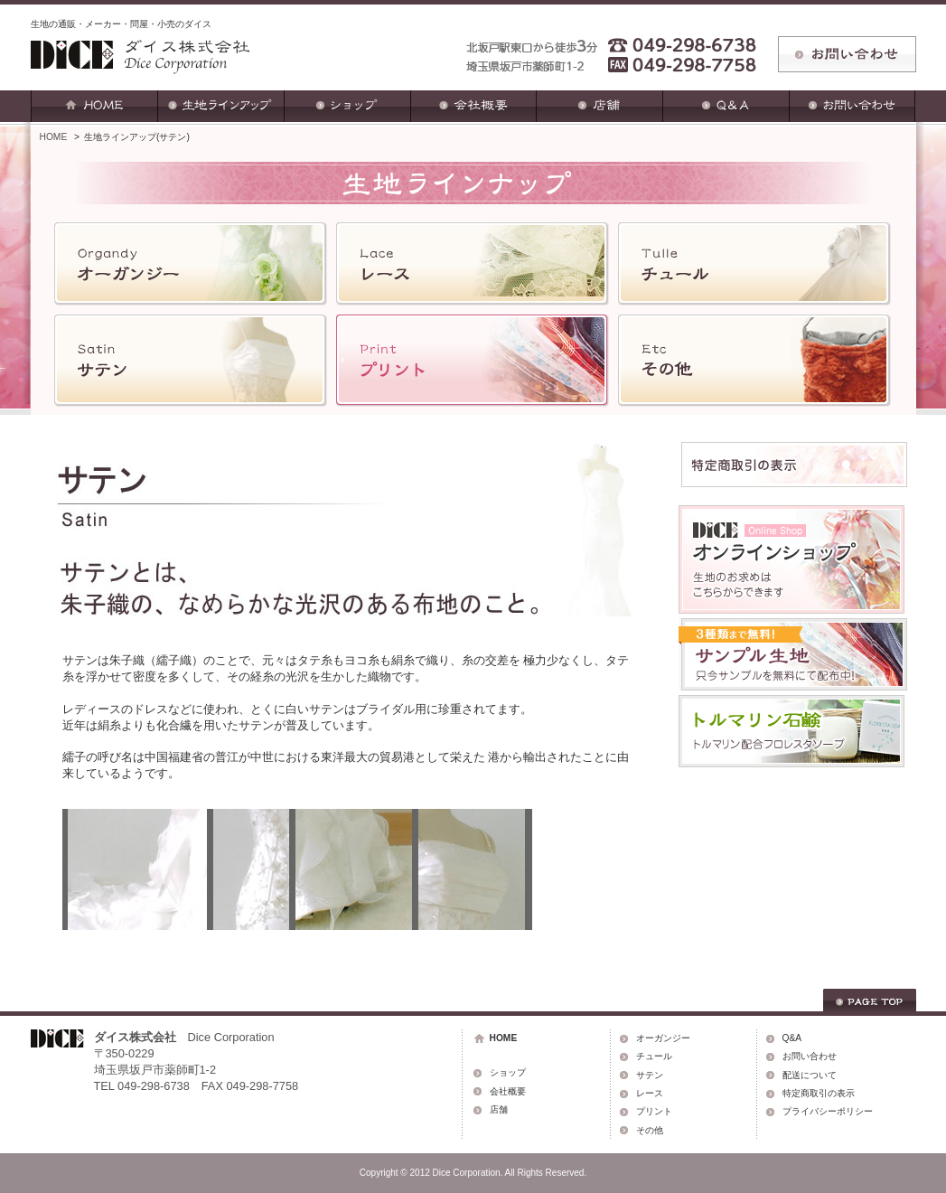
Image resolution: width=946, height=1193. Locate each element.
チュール (654, 1056)
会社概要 (508, 1091)
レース (649, 1093)
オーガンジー (663, 1038)
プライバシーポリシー (827, 1111)
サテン (649, 1075)
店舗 (499, 1109)
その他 (649, 1130)
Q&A (792, 1038)
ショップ (508, 1072)
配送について (809, 1075)
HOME (54, 137)
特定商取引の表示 (818, 1093)
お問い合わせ (809, 1056)
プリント (654, 1111)
